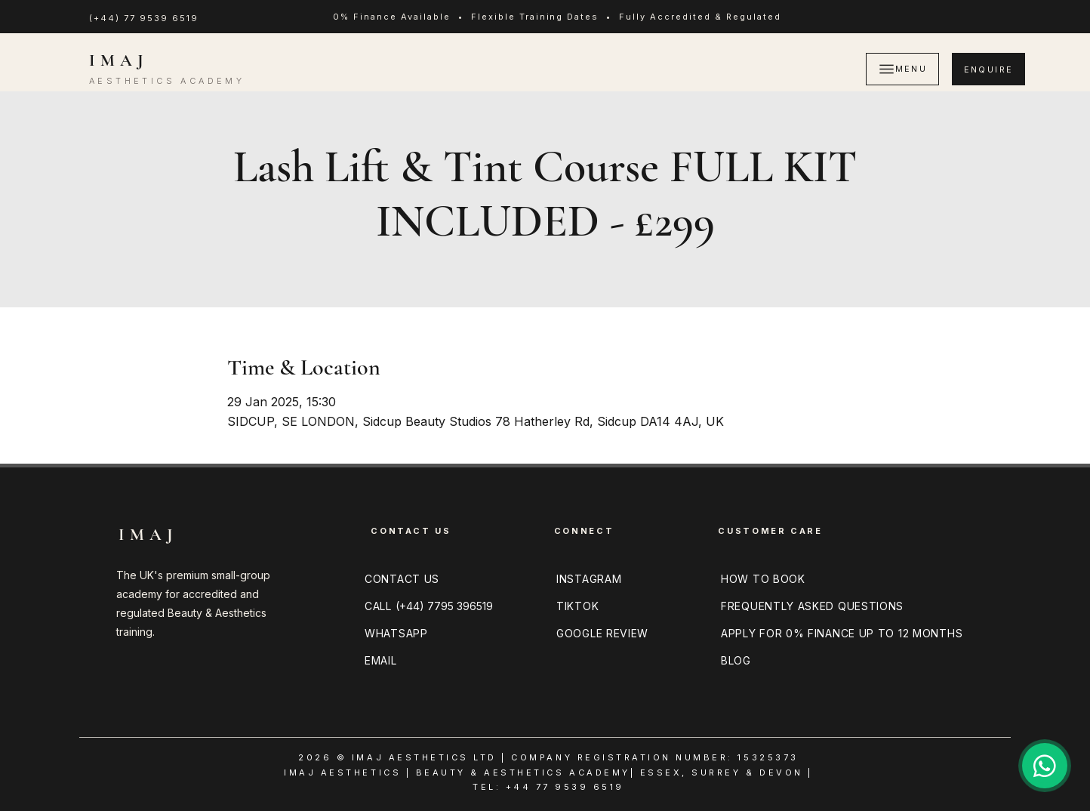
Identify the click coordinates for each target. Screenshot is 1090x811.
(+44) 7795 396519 (444, 606)
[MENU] (902, 69)
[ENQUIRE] (988, 69)
